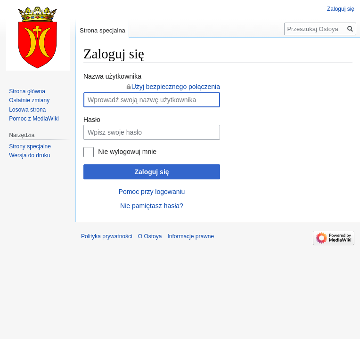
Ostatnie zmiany (29, 100)
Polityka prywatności (106, 236)
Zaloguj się (151, 172)
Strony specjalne (30, 146)
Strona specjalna (102, 30)
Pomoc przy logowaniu (152, 191)
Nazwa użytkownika (112, 76)
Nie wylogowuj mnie (127, 151)
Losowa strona (27, 109)
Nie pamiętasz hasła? (151, 206)
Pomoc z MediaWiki (33, 118)
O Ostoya (150, 236)
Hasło (91, 119)
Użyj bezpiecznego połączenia (175, 86)
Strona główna (27, 91)
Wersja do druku (29, 155)
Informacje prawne (190, 236)
